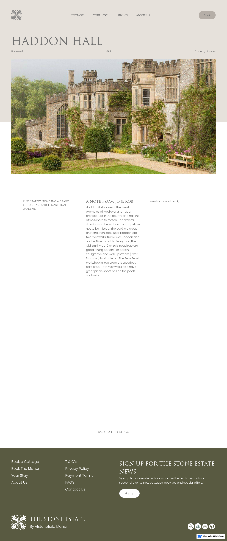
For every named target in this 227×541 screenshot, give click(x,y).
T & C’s (71, 461)
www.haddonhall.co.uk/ (165, 201)
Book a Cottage (25, 461)
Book (207, 15)
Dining (122, 15)
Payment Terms (79, 475)
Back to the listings (113, 431)
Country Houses (205, 51)
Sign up (129, 493)
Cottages (78, 15)
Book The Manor (25, 468)
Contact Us (75, 489)
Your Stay (100, 15)
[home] (16, 15)
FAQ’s (69, 482)
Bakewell (17, 51)
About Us (143, 15)
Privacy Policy (77, 468)
